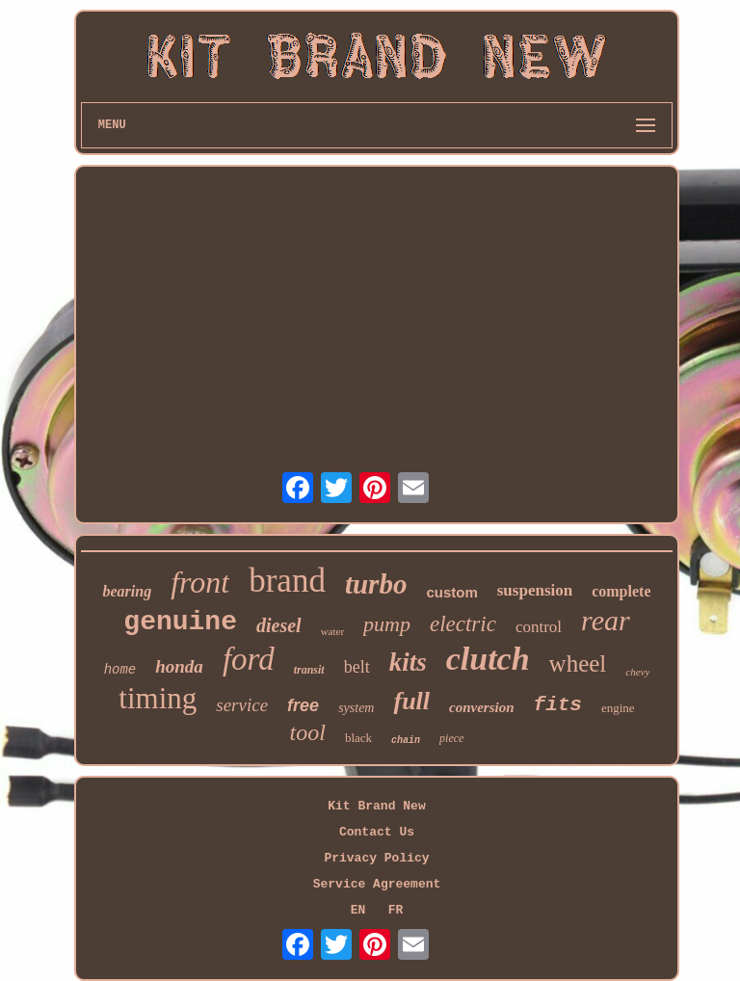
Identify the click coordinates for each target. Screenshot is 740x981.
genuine (180, 622)
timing (158, 698)
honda (179, 666)
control (538, 627)
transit (309, 669)
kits (408, 662)
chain (405, 740)
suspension (534, 590)
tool (308, 732)
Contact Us (376, 832)
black (358, 737)
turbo (376, 584)
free (303, 705)
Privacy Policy (376, 858)
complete (621, 591)
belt (357, 666)
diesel (279, 625)
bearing (126, 591)
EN (358, 910)
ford (249, 659)
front (200, 582)
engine (618, 708)
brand (287, 580)
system (356, 708)
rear (605, 620)
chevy (637, 671)
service (242, 705)
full (411, 701)
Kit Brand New (376, 806)
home (120, 669)
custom (451, 592)
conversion (482, 707)
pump (386, 624)
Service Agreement (377, 884)
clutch (488, 658)
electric (463, 624)
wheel (578, 663)
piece (451, 738)
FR (396, 910)
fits (558, 705)
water (332, 631)
